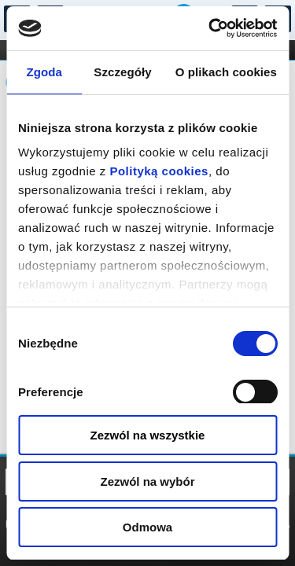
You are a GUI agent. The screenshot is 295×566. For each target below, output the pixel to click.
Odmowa (147, 527)
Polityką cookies (158, 171)
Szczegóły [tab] (122, 72)
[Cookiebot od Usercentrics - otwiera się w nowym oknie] (210, 28)
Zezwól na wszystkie (147, 435)
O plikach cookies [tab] (226, 72)
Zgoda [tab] (44, 72)
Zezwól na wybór (147, 481)
